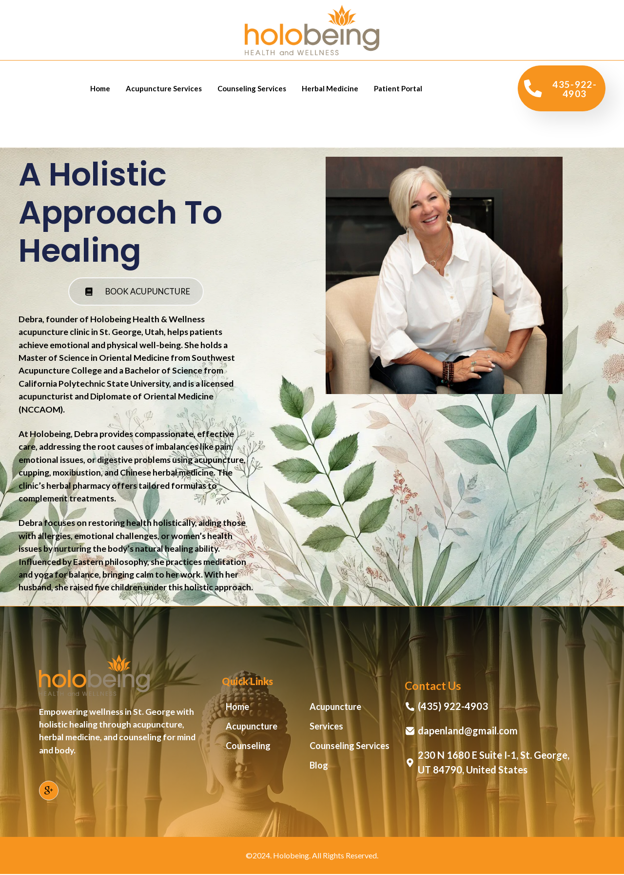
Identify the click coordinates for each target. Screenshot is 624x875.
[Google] (48, 791)
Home (100, 88)
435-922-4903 (560, 88)
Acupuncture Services (164, 88)
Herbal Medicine (330, 88)
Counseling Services (251, 88)
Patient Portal (398, 88)
